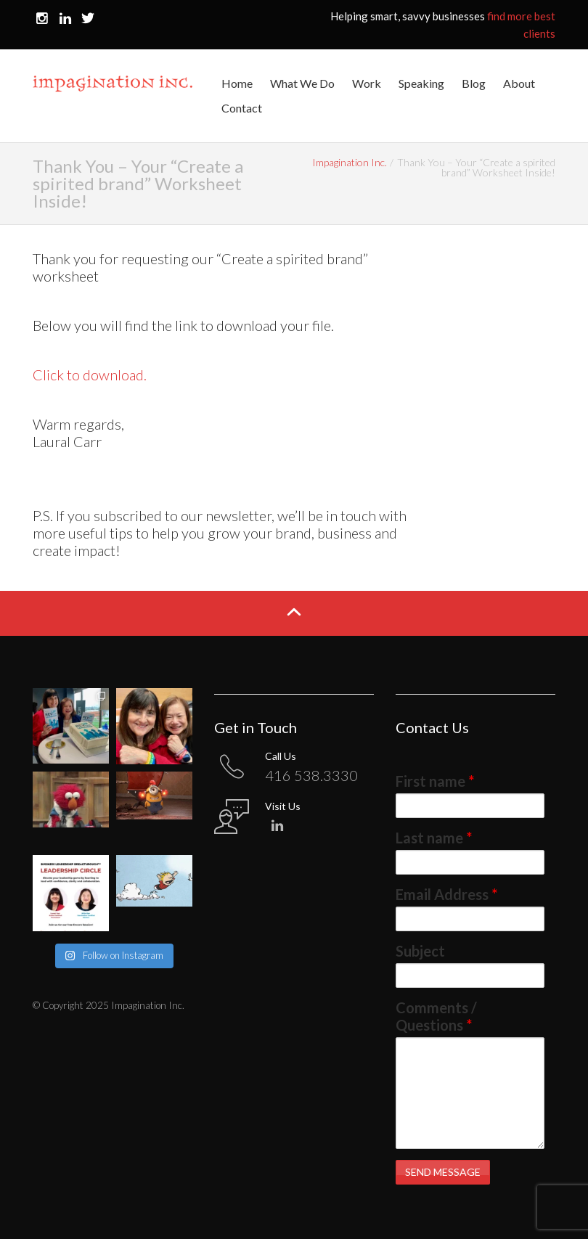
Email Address (446, 894)
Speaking (421, 83)
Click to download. (90, 374)
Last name (434, 837)
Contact (241, 108)
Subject (420, 951)
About (519, 83)
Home (237, 83)
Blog (474, 83)
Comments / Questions (436, 1016)
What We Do (302, 83)
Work (366, 83)
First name (435, 781)
